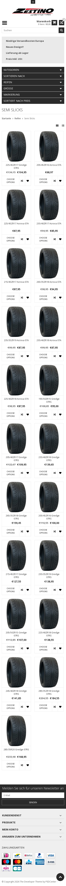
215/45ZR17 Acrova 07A (16, 281)
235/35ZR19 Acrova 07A (16, 340)
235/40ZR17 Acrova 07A (49, 223)
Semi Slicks (29, 118)
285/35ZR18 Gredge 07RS (49, 692)
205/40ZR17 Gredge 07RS (16, 459)
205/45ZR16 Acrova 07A (49, 164)
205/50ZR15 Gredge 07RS (16, 634)
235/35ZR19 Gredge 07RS (49, 576)
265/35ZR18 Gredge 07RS (16, 517)
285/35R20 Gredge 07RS (16, 749)
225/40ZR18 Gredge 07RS (49, 634)
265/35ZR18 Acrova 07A (49, 281)
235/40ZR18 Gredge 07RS (49, 459)
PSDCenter (51, 881)
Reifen (18, 118)
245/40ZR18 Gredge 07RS (16, 692)
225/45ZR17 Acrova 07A (16, 223)
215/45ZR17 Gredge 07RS (16, 576)
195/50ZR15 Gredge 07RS (49, 400)
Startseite (6, 118)
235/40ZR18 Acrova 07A (49, 340)
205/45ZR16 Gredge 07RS (49, 517)
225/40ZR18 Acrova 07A (16, 398)
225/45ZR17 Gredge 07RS (16, 166)
